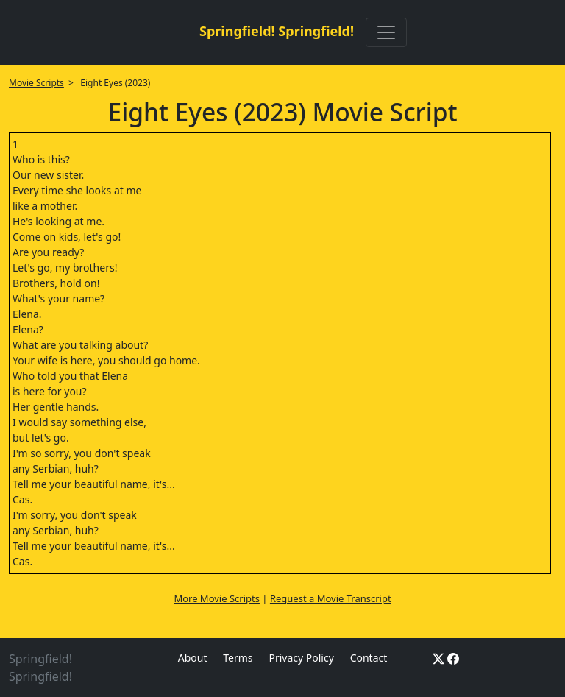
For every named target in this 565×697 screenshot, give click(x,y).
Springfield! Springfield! (276, 31)
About (192, 658)
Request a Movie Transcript (330, 598)
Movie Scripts (36, 83)
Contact (369, 658)
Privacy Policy (301, 658)
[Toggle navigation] (386, 32)
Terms (237, 658)
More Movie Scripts (217, 598)
